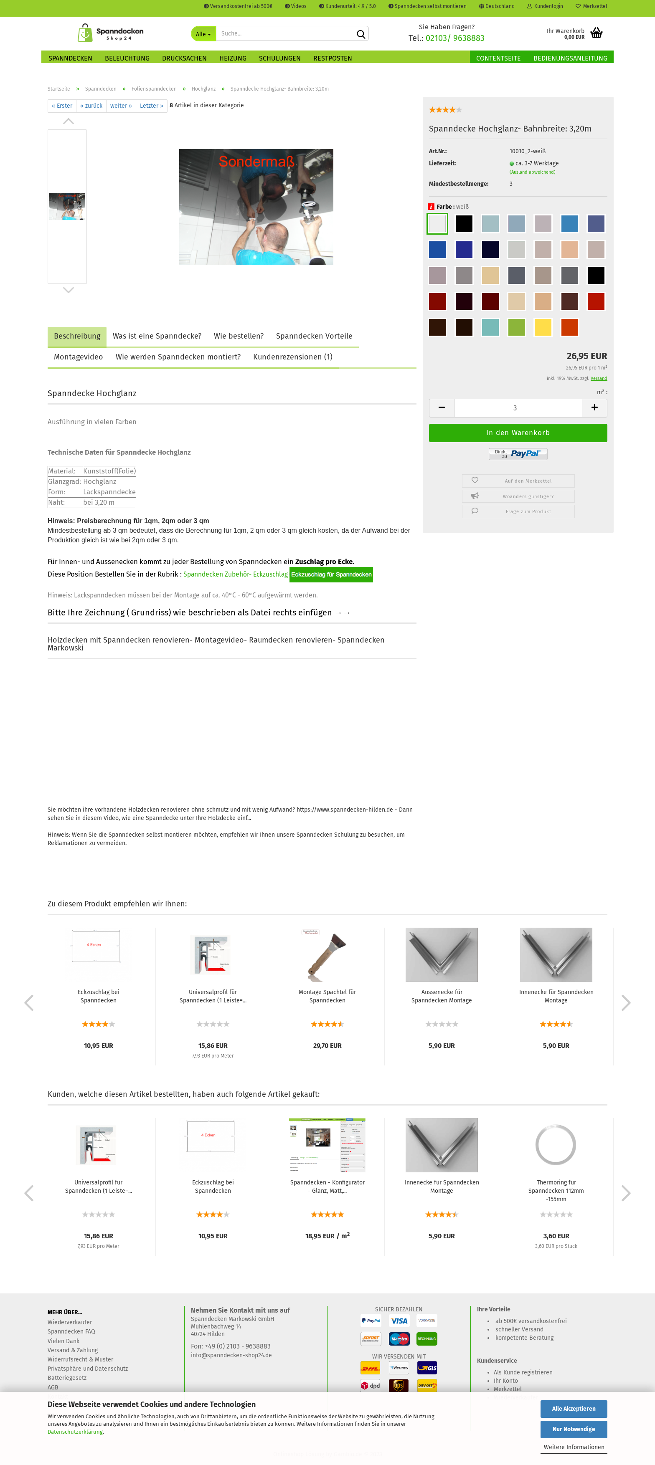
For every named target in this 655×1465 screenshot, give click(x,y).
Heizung (232, 58)
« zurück (91, 105)
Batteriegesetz (67, 1378)
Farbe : (449, 207)
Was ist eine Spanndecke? (157, 336)
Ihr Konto (506, 1380)
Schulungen (280, 58)
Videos (296, 6)
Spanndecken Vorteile (314, 336)
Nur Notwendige (574, 1429)
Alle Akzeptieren (574, 1408)
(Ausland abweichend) (533, 172)
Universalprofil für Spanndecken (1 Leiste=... (213, 996)
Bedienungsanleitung (570, 58)
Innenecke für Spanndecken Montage (556, 996)
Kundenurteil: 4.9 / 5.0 (347, 6)
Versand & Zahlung (73, 1350)
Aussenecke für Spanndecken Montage (441, 996)
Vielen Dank (63, 1341)
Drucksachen (184, 58)
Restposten (332, 58)
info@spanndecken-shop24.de (231, 1355)
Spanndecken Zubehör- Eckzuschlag (235, 574)
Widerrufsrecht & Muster (80, 1359)
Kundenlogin (545, 6)
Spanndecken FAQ (71, 1331)
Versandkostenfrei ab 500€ (238, 6)
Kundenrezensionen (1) (293, 357)
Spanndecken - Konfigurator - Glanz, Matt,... (327, 1186)
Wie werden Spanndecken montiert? (178, 357)
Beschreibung (77, 336)
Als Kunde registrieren (523, 1372)
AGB (53, 1387)
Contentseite (498, 58)
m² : (602, 392)
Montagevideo (78, 357)
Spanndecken (70, 58)
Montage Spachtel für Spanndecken (327, 996)
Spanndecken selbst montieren (427, 6)
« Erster (62, 105)
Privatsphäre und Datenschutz (88, 1368)
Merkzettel (591, 6)
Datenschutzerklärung (75, 1432)
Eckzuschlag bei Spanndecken (98, 996)
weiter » (121, 105)
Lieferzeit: (442, 163)
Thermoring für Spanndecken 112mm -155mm (556, 1191)
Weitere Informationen (574, 1447)
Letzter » (151, 105)
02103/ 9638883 (455, 38)
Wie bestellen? (239, 336)
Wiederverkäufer (70, 1322)
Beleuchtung (127, 58)
